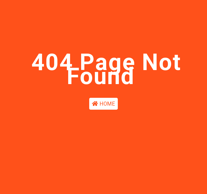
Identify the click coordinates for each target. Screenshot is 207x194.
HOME (103, 104)
